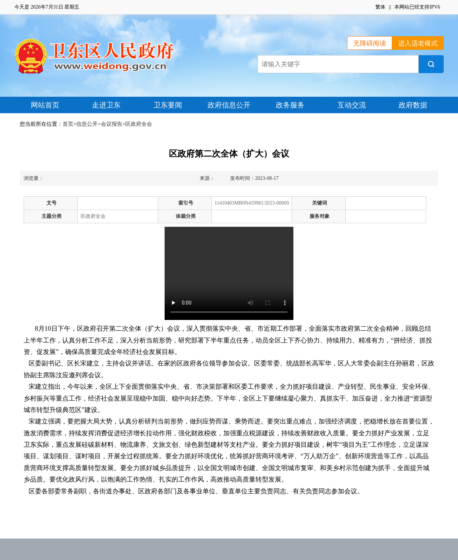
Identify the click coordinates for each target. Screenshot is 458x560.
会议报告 (111, 124)
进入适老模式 (418, 43)
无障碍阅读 (369, 43)
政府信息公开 (229, 105)
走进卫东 (106, 105)
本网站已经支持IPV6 (417, 7)
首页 (68, 124)
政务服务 (290, 105)
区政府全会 (138, 124)
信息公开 (87, 124)
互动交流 (351, 105)
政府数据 (413, 105)
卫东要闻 (168, 105)
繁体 (380, 7)
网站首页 (45, 105)
